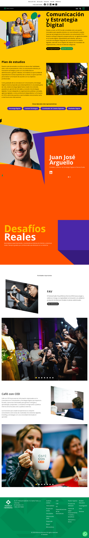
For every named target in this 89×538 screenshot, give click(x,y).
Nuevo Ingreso (72, 501)
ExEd (80, 508)
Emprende (49, 521)
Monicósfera (50, 527)
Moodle (52, 1)
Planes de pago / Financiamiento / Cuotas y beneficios (72, 513)
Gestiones (46, 1)
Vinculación (49, 513)
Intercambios (50, 506)
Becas (48, 524)
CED (57, 501)
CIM (57, 504)
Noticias (81, 511)
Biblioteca (58, 1)
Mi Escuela (40, 1)
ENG (77, 8)
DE (57, 506)
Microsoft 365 (32, 1)
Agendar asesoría (67, 48)
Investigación (83, 506)
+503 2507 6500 (37, 5)
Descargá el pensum (53, 48)
